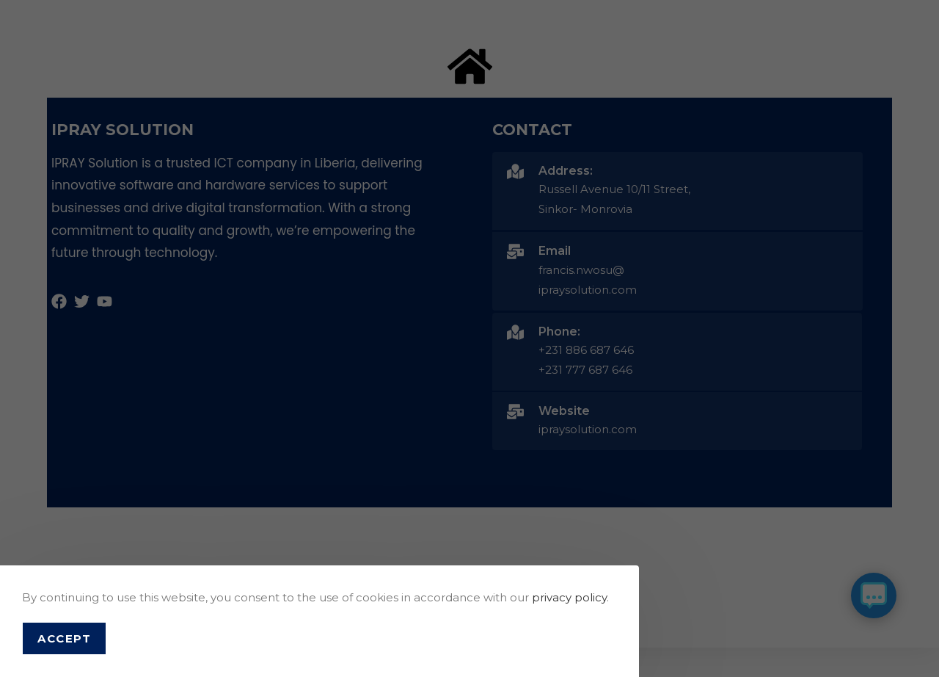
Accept (64, 638)
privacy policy (569, 597)
